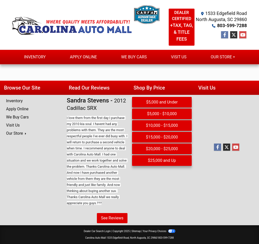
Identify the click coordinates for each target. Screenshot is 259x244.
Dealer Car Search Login (97, 231)
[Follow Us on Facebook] (224, 35)
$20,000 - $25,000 (162, 148)
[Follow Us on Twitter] (233, 35)
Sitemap (136, 231)
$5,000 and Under (162, 102)
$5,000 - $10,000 (162, 113)
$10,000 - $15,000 (162, 125)
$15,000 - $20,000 (162, 137)
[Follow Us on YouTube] (242, 35)
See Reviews (112, 218)
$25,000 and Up (162, 160)
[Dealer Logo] (104, 25)
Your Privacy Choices (159, 231)
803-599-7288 (232, 25)
